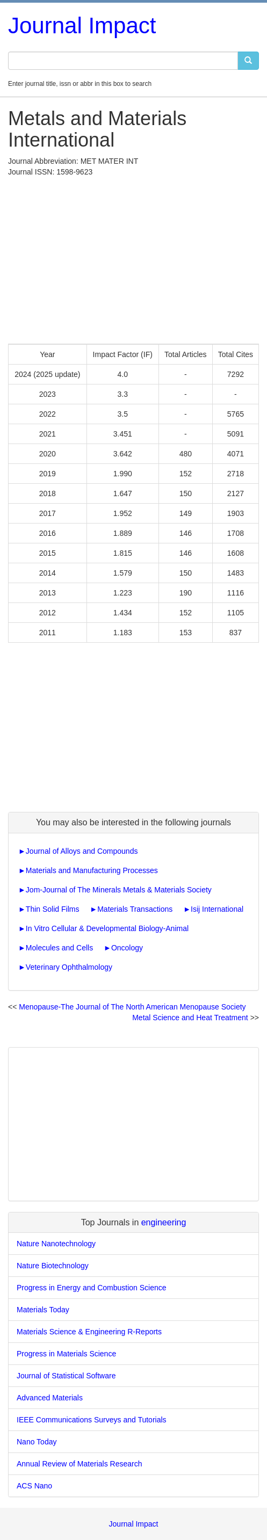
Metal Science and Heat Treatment (190, 1017)
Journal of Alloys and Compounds (82, 851)
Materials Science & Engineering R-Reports (89, 1331)
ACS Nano (34, 1485)
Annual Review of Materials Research (79, 1463)
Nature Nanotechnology (56, 1243)
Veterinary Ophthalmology (69, 967)
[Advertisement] (133, 258)
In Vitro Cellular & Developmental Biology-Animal (107, 928)
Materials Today (43, 1309)
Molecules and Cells (59, 947)
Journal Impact (82, 25)
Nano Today (36, 1441)
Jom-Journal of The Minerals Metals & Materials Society (119, 889)
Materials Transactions (134, 909)
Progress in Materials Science (66, 1353)
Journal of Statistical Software (66, 1375)
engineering (163, 1222)
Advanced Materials (50, 1397)
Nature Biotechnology (53, 1265)
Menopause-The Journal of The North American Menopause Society (132, 1007)
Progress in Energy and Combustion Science (92, 1287)
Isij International (217, 909)
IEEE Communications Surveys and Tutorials (92, 1419)
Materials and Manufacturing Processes (92, 870)
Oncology (127, 947)
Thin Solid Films (53, 909)
